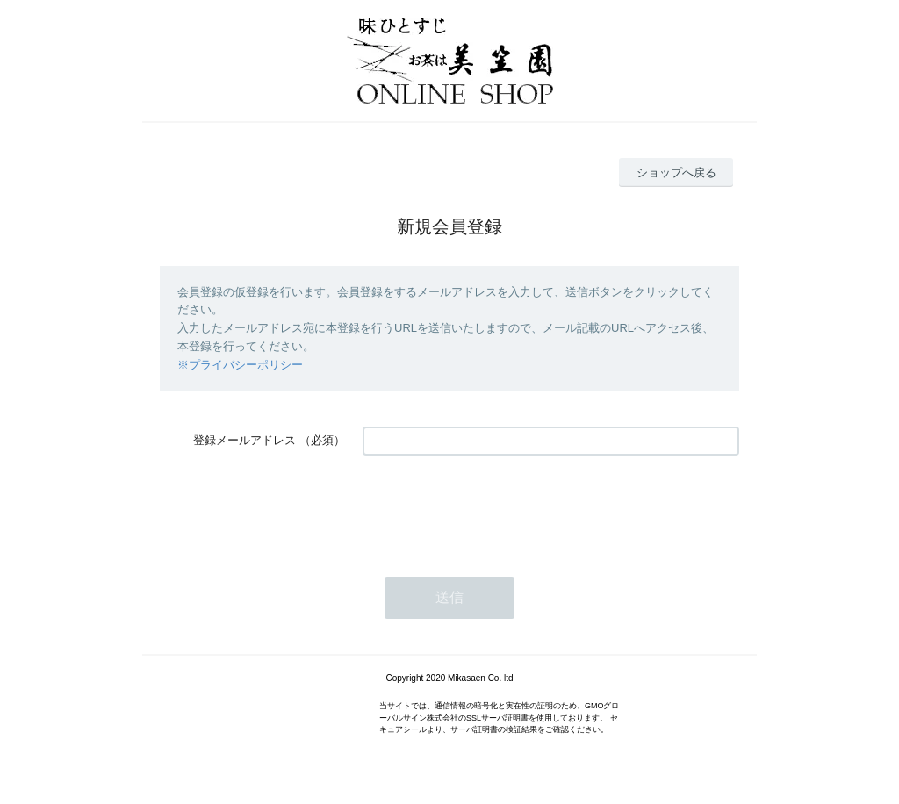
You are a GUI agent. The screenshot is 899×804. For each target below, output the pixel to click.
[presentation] (496, 507)
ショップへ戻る (676, 172)
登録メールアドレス (244, 440)
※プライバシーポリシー (240, 364)
